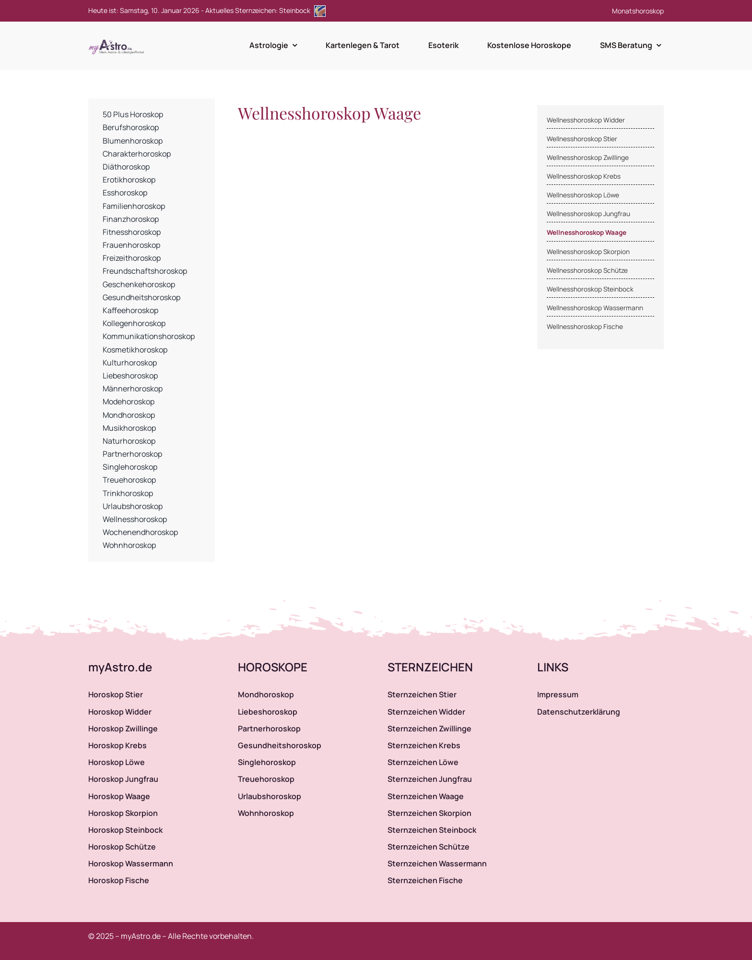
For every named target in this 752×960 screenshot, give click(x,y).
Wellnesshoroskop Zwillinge (588, 157)
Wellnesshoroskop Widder (586, 120)
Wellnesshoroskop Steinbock (590, 289)
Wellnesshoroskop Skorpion (588, 251)
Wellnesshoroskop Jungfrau (588, 213)
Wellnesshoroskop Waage (586, 232)
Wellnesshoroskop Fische (585, 326)
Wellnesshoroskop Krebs (584, 176)
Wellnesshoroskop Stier (582, 138)
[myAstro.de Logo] (118, 40)
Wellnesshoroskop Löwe (583, 195)
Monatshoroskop (638, 10)
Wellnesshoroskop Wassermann (595, 308)
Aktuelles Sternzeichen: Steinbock (265, 10)
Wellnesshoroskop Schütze (587, 270)
